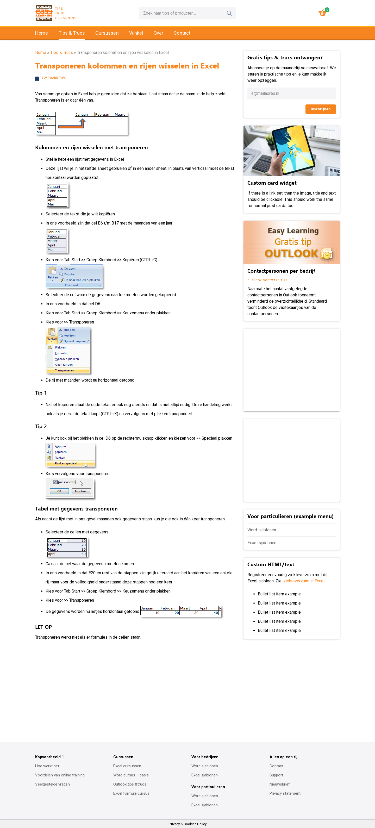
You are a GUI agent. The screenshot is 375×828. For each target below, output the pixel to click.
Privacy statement (285, 793)
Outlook (254, 280)
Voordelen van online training (60, 775)
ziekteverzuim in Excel (303, 580)
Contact (182, 33)
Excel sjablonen (261, 542)
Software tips (53, 77)
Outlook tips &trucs (129, 784)
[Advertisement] (291, 369)
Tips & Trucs (72, 33)
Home (41, 33)
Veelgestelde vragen (52, 784)
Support (276, 775)
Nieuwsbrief (280, 784)
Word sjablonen (261, 529)
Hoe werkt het (47, 766)
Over (159, 33)
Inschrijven (321, 109)
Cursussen (106, 33)
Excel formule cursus (131, 793)
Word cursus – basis (131, 775)
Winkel (136, 33)
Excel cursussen (127, 766)
